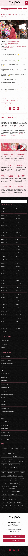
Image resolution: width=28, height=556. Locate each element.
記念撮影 (4, 461)
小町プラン (3, 370)
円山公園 (4, 494)
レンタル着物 (5, 100)
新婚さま (17, 451)
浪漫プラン (3, 367)
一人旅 (15, 456)
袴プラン (3, 401)
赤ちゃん (16, 453)
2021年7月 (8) (17, 249)
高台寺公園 (22, 486)
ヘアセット (20, 100)
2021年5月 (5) (17, 252)
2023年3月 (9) (4, 222)
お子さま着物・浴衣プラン (8, 47)
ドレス (20, 475)
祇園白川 (4, 488)
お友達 (3, 453)
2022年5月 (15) (4, 235)
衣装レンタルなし (5, 439)
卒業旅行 (11, 459)
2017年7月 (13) (4, 321)
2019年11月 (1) (4, 273)
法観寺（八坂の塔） (14, 483)
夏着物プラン (4, 377)
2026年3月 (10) (4, 208)
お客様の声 (4, 448)
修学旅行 (4, 459)
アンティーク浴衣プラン (6, 384)
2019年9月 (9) (4, 277)
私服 (16, 478)
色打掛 (15, 475)
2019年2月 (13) (17, 287)
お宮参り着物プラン (5, 428)
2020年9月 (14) (17, 263)
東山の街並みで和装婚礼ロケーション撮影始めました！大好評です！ (20, 157)
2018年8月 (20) (17, 297)
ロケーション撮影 (8, 44)
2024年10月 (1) (17, 208)
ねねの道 (15, 486)
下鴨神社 (4, 499)
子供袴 (3, 475)
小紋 (22, 469)
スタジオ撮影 (4, 344)
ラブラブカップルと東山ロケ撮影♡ (23, 132)
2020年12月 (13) (4, 259)
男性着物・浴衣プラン (6, 391)
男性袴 (22, 472)
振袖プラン (3, 397)
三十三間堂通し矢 (20, 499)
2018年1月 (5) (4, 311)
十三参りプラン (4, 425)
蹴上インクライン (6, 491)
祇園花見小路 (12, 488)
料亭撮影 (3, 347)
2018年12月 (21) (17, 290)
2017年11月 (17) (4, 314)
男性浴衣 (17, 472)
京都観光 (22, 98)
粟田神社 (19, 497)
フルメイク (4, 480)
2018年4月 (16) (17, 304)
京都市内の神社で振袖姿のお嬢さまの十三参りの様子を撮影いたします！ (20, 178)
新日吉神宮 (11, 497)
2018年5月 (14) (4, 304)
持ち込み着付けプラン (6, 435)
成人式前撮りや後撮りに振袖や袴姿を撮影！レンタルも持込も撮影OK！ (20, 167)
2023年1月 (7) (17, 222)
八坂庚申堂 (4, 103)
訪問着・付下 (10, 469)
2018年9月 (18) (4, 297)
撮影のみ (11, 464)
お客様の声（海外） (14, 448)
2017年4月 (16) (4, 325)
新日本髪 (22, 480)
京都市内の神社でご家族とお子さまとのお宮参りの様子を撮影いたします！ (7, 189)
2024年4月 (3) (17, 215)
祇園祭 (19, 502)
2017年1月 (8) (17, 328)
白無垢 (9, 475)
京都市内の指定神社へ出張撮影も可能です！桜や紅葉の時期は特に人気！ (20, 189)
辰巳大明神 (11, 494)
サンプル (18, 464)
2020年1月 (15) (4, 270)
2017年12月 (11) (17, 311)
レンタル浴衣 (14, 467)
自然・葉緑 (4, 505)
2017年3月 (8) (17, 325)
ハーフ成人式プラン (5, 421)
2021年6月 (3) (4, 252)
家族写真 (4, 98)
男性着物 (13, 100)
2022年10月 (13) (17, 225)
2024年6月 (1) (17, 211)
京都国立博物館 (16, 491)
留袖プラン (3, 415)
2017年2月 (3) (4, 328)
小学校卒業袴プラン (5, 408)
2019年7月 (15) (4, 280)
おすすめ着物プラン (12, 46)
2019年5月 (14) (4, 283)
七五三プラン (4, 418)
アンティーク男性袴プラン (7, 363)
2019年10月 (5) (17, 273)
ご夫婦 (10, 98)
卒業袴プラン (4, 404)
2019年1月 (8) (4, 290)
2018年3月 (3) (4, 307)
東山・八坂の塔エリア (13, 43)
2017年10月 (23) (17, 314)
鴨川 (19, 488)
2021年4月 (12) (4, 256)
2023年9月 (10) (4, 218)
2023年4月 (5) (17, 218)
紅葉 (15, 505)
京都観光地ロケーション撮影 (12, 41)
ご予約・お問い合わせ (14, 536)
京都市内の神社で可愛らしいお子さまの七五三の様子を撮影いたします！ (7, 167)
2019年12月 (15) (17, 270)
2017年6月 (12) (17, 321)
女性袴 (3, 472)
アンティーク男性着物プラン (7, 360)
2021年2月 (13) (17, 256)
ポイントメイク (13, 480)
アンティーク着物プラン (6, 356)
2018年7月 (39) (4, 300)
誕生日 (15, 461)
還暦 (10, 461)
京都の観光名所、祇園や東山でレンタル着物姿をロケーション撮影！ (7, 157)
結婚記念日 (18, 459)
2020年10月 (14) (4, 263)
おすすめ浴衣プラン (5, 387)
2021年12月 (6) (17, 242)
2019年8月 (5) (17, 277)
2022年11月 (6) (4, 225)
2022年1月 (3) (4, 242)
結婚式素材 (21, 461)
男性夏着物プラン (5, 380)
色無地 (17, 469)
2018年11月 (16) (4, 294)
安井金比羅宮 (19, 494)
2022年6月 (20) (17, 232)
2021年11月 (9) (4, 246)
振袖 (3, 469)
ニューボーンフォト (6, 456)
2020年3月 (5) (4, 266)
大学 (3, 502)
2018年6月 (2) (17, 300)
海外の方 (4, 464)
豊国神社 (4, 497)
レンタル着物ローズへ (14, 540)
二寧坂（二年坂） (6, 486)
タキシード (4, 478)
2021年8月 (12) (4, 249)
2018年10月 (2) (17, 294)
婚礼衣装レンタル (5, 432)
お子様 (16, 98)
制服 (11, 478)
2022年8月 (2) (17, 229)
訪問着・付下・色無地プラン (7, 411)
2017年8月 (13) (17, 318)
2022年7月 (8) (4, 232)
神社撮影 (11, 499)
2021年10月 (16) (17, 246)
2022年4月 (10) (17, 235)
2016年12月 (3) (4, 331)
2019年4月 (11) (17, 283)
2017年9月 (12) (4, 318)
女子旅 (9, 453)
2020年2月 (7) (17, 266)
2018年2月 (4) (17, 307)
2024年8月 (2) (4, 211)
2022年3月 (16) (4, 239)
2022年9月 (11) (4, 229)
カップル (4, 451)
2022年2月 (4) (17, 239)
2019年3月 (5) (4, 287)
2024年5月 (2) (4, 215)
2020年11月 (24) (17, 259)
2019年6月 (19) (17, 280)
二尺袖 (21, 467)
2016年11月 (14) (17, 331)
